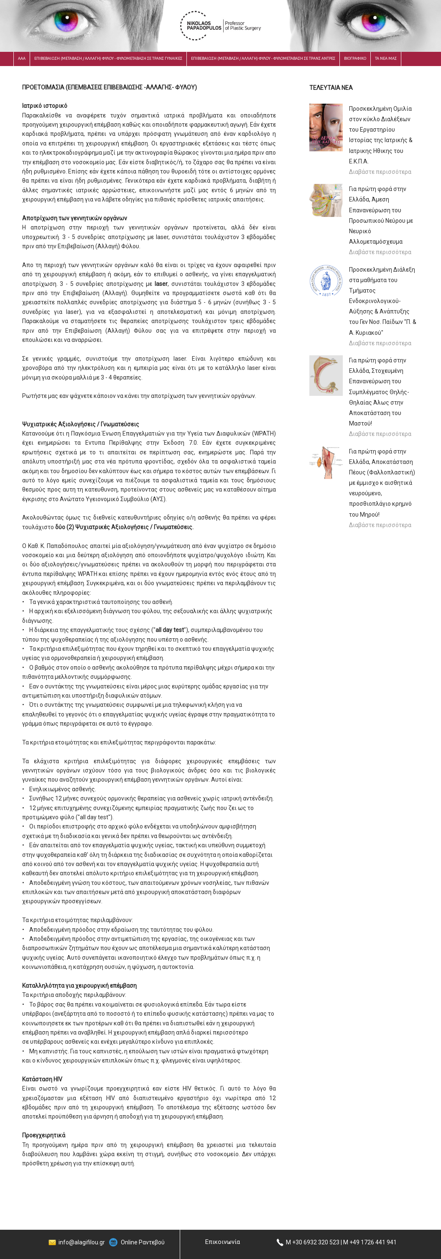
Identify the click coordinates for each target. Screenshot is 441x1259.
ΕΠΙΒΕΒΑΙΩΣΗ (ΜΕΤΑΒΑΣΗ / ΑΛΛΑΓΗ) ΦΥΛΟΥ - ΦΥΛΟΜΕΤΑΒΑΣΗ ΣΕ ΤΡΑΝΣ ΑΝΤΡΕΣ (263, 58)
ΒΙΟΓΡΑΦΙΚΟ (355, 58)
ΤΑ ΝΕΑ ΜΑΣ (386, 58)
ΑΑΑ (21, 58)
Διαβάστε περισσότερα (380, 171)
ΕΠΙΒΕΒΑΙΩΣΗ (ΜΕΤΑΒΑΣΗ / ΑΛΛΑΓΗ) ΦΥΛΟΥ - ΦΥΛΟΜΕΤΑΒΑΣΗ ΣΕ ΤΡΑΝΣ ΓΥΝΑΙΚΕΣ (108, 58)
